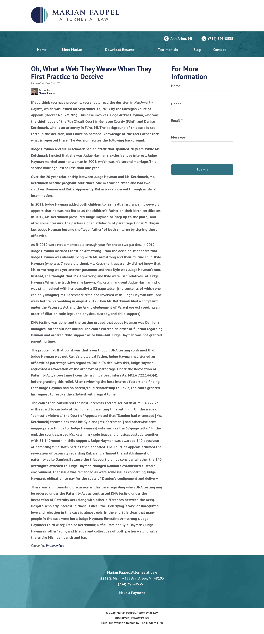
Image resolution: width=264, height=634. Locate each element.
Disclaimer (122, 618)
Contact (219, 49)
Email (177, 120)
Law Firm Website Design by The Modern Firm (132, 623)
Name (175, 85)
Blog (197, 49)
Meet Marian (72, 49)
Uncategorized (55, 545)
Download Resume (120, 49)
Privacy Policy (140, 618)
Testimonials (168, 49)
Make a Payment (132, 592)
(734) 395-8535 (220, 38)
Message (178, 137)
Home (41, 49)
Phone (176, 104)
